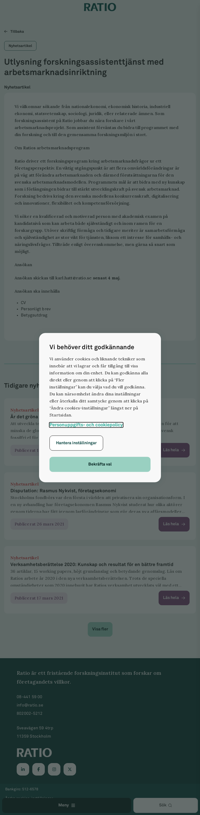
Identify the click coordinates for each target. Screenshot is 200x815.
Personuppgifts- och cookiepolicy (86, 424)
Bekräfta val (100, 464)
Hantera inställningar (76, 443)
